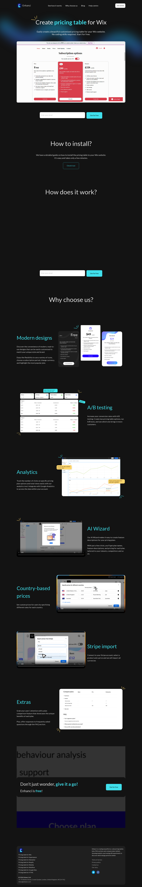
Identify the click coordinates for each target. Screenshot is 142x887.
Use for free (94, 115)
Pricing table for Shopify (26, 862)
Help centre (93, 6)
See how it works (55, 6)
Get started (120, 5)
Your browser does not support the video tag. (51, 537)
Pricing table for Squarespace (27, 857)
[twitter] (93, 872)
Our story (95, 867)
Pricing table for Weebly (26, 865)
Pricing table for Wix (24, 855)
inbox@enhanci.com (24, 882)
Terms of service (97, 860)
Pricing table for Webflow (26, 867)
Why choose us (71, 6)
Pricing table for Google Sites (27, 870)
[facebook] (98, 872)
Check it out (71, 166)
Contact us (95, 865)
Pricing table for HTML (25, 872)
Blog (83, 6)
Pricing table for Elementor (26, 860)
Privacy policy (96, 862)
